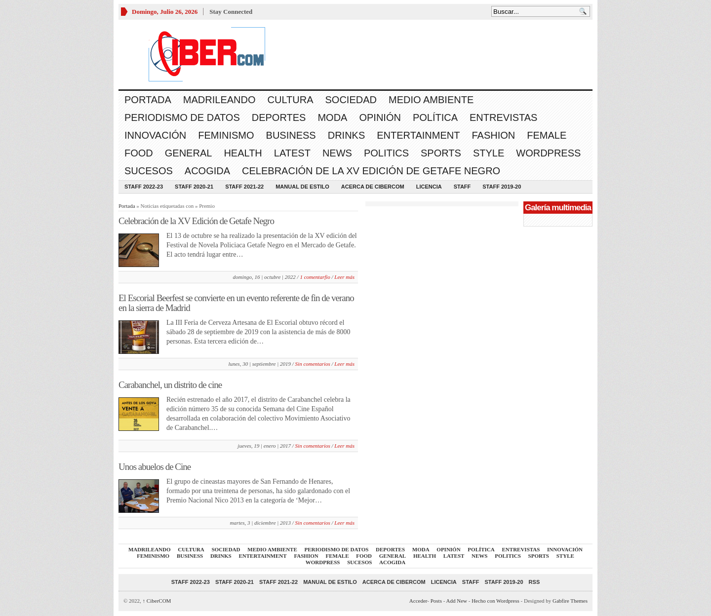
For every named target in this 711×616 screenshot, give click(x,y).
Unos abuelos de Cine (154, 467)
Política (435, 117)
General (188, 153)
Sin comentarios (312, 364)
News (337, 153)
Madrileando (219, 99)
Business (291, 135)
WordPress (548, 153)
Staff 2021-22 (244, 187)
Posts (436, 601)
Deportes (279, 117)
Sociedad (351, 99)
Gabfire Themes (570, 601)
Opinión (379, 117)
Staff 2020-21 (194, 187)
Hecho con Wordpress (495, 601)
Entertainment (418, 135)
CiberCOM (157, 601)
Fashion (493, 135)
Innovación (155, 135)
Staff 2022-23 (143, 187)
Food (138, 153)
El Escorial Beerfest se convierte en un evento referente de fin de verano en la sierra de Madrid (236, 303)
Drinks (346, 135)
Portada (147, 99)
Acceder (418, 601)
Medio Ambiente (431, 99)
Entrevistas (503, 117)
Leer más (344, 277)
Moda (332, 117)
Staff (462, 187)
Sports (441, 153)
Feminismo (226, 135)
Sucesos (148, 170)
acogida (207, 170)
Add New (456, 601)
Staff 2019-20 (501, 187)
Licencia (429, 187)
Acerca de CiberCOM (372, 187)
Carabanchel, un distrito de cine (170, 385)
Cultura (291, 99)
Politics (386, 153)
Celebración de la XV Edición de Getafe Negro (371, 170)
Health (243, 153)
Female (546, 135)
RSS (534, 582)
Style (488, 153)
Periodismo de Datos (182, 117)
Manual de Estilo (302, 187)
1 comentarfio (315, 277)
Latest (292, 153)
